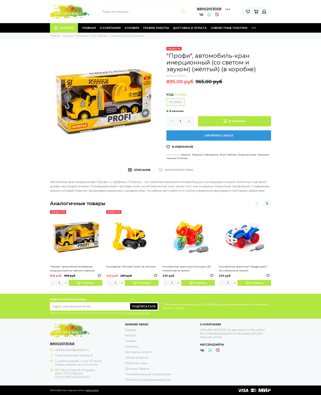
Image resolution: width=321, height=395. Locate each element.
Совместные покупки (229, 28)
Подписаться (144, 306)
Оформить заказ (218, 135)
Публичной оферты (137, 313)
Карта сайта (92, 390)
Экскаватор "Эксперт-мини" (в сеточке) (131, 266)
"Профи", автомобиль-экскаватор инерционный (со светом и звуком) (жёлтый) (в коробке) (72, 269)
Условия (132, 28)
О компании (110, 28)
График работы (156, 28)
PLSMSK (175, 102)
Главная (89, 28)
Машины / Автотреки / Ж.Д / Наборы (214, 154)
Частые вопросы (136, 357)
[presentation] (257, 203)
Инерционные (247, 154)
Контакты (131, 346)
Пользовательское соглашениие (148, 374)
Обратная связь (136, 363)
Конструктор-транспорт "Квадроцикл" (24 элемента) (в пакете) (243, 268)
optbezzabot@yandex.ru (72, 350)
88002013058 (209, 9)
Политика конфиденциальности (148, 380)
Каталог (64, 28)
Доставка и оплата (190, 28)
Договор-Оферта (137, 368)
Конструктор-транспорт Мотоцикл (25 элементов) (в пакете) (186, 268)
